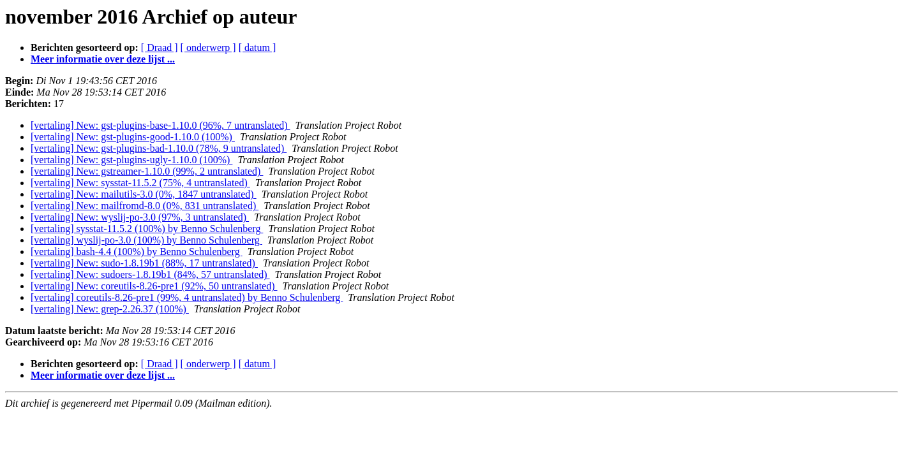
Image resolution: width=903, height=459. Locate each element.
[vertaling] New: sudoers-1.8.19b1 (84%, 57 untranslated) (150, 274)
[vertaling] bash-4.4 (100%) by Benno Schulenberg (137, 251)
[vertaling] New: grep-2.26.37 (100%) (110, 308)
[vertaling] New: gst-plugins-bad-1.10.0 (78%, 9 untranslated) (159, 148)
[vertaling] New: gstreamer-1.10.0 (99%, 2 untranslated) (147, 171)
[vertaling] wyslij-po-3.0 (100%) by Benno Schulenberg (146, 240)
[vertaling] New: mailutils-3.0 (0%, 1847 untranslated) (144, 194)
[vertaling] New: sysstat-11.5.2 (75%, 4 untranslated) (140, 182)
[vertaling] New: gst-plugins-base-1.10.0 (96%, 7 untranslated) (160, 125)
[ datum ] (257, 47)
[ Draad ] (159, 47)
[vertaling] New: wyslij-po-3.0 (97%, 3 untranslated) (140, 217)
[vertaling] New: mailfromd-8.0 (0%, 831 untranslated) (144, 205)
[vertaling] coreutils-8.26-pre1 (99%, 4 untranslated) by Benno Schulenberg (187, 297)
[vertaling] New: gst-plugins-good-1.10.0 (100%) (133, 136)
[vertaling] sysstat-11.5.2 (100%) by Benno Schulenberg (147, 228)
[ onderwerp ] (208, 47)
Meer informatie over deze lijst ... (103, 59)
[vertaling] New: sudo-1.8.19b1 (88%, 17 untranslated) (144, 263)
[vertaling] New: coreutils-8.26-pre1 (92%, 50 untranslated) (154, 285)
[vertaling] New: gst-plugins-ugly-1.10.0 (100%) (131, 159)
